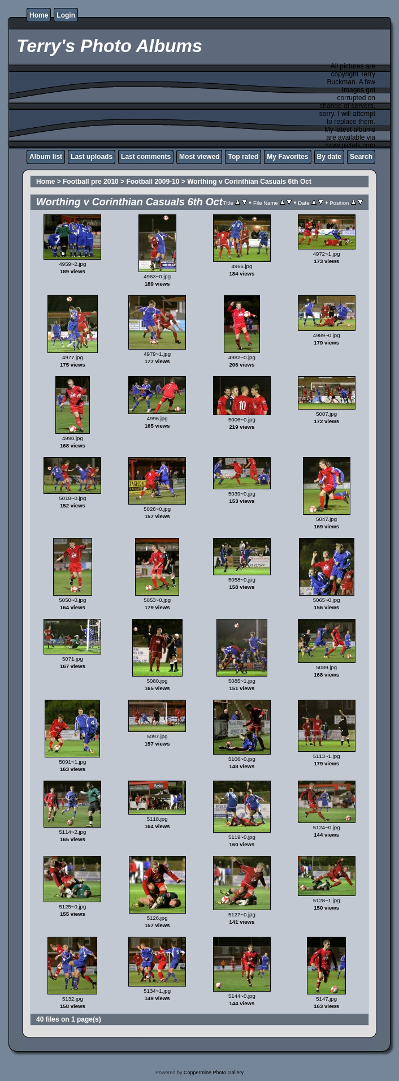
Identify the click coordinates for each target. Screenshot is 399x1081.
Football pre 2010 (91, 182)
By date (329, 157)
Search (361, 157)
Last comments (146, 157)
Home (38, 15)
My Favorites (287, 157)
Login (66, 15)
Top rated (243, 157)
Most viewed (199, 157)
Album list (45, 157)
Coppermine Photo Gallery (214, 1072)
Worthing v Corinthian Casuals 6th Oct (249, 182)
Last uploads (91, 157)
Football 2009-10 (152, 182)
